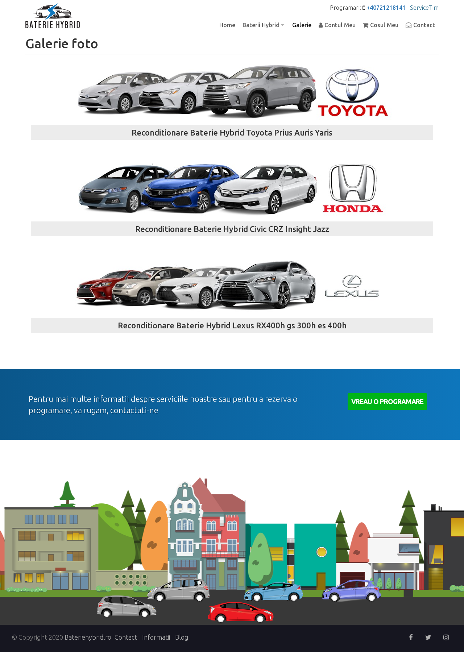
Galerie (301, 25)
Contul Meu (340, 25)
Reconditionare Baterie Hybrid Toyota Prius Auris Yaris (232, 132)
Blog (181, 637)
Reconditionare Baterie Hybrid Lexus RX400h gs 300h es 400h (232, 325)
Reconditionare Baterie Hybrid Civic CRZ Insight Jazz (232, 228)
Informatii (156, 637)
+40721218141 (386, 7)
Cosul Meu (384, 25)
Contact (424, 25)
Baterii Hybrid (261, 25)
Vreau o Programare (387, 401)
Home (227, 25)
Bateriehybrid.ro (88, 637)
